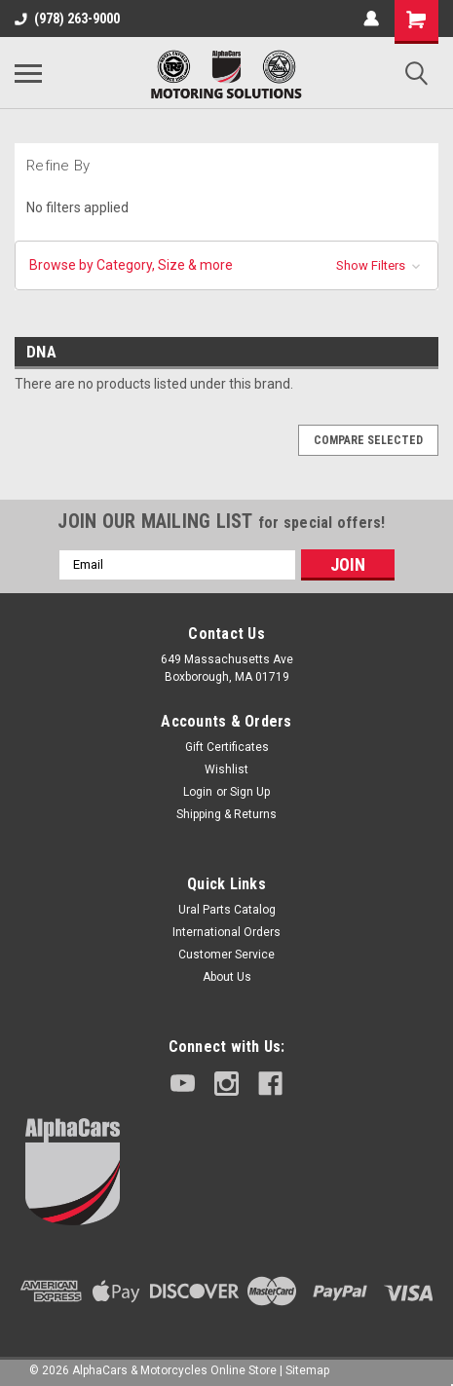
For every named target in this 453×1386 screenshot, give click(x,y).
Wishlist (226, 769)
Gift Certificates (227, 747)
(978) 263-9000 (67, 18)
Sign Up (250, 792)
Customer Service (226, 954)
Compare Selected (368, 440)
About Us (227, 977)
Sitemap (307, 1370)
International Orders (226, 932)
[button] (226, 265)
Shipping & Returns (226, 814)
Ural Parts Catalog (227, 910)
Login (197, 792)
